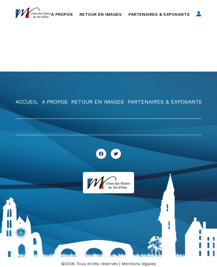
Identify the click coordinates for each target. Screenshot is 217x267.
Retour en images (100, 14)
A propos (62, 14)
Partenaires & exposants (159, 14)
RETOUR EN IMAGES (97, 102)
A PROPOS (54, 102)
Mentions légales (138, 263)
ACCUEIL (27, 102)
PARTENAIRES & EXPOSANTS (165, 102)
